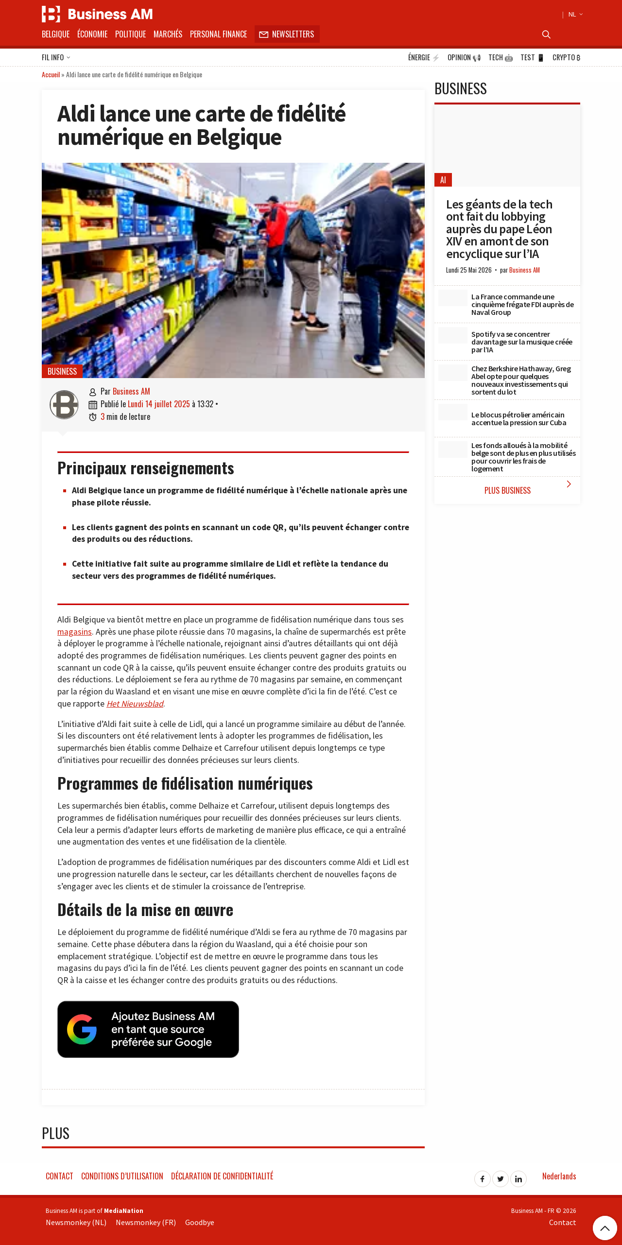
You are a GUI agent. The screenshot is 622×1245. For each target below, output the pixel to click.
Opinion (464, 57)
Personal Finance (218, 34)
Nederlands (559, 1174)
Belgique (55, 34)
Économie (92, 34)
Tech (500, 57)
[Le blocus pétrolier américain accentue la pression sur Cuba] (452, 412)
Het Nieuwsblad (134, 703)
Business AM (131, 391)
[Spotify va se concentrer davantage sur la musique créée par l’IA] (452, 335)
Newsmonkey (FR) (146, 1220)
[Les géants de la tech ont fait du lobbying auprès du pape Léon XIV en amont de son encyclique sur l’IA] (507, 145)
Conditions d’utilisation (122, 1174)
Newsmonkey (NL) (76, 1220)
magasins (74, 631)
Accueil (51, 74)
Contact (59, 1174)
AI (443, 180)
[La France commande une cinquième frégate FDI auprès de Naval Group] (452, 298)
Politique (130, 34)
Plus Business (530, 487)
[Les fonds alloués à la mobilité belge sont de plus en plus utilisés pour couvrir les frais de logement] (452, 449)
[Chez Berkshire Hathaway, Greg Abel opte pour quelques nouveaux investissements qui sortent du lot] (452, 372)
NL (574, 14)
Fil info (56, 58)
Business (62, 371)
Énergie (424, 57)
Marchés (168, 34)
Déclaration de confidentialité (222, 1174)
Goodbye (199, 1220)
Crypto (566, 57)
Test (532, 57)
